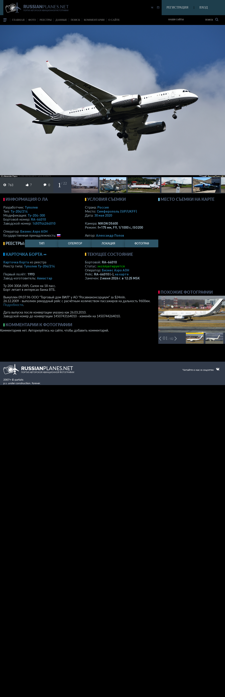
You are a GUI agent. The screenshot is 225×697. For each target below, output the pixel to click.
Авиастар (44, 278)
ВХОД (203, 7)
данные (61, 19)
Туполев (31, 207)
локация (108, 243)
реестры (46, 19)
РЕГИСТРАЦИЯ (177, 7)
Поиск (211, 19)
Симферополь (117, 211)
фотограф (142, 243)
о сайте (114, 19)
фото (32, 19)
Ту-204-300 (36, 215)
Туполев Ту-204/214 (39, 266)
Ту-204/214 (19, 211)
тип (41, 243)
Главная (18, 19)
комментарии (94, 19)
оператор (75, 243)
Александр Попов (110, 235)
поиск (75, 19)
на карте (122, 274)
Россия (103, 207)
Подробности (13, 305)
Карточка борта (16, 262)
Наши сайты (176, 19)
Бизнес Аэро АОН (34, 231)
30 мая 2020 (103, 215)
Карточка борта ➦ (26, 254)
